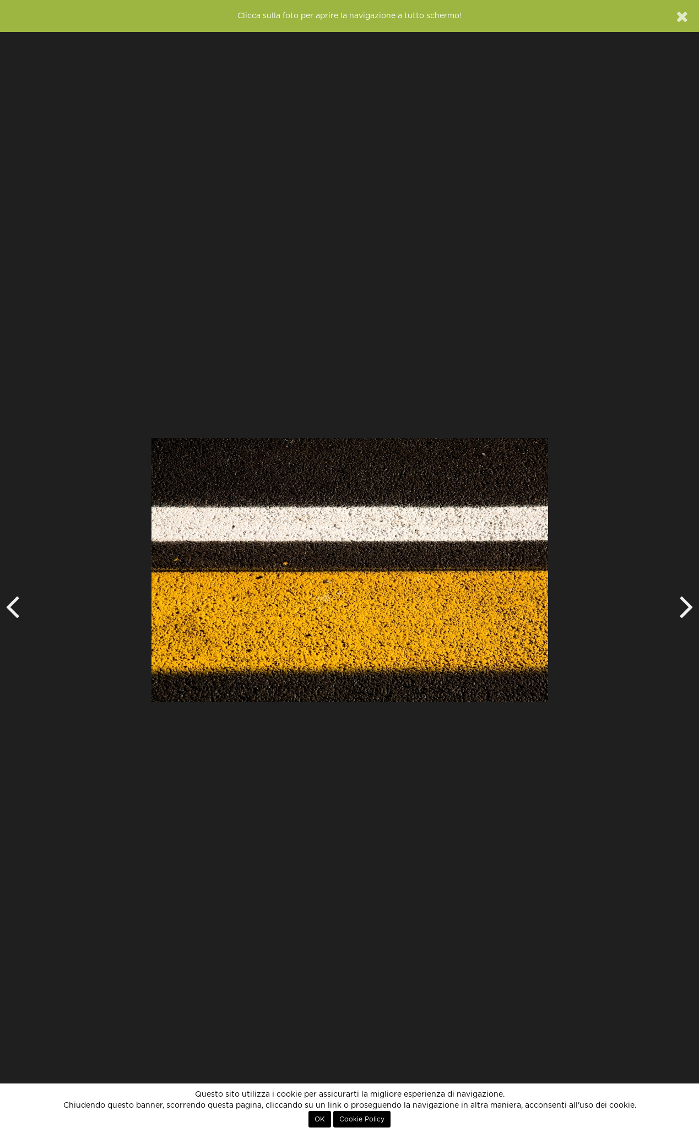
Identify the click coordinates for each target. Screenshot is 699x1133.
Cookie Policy (361, 1119)
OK (320, 1119)
